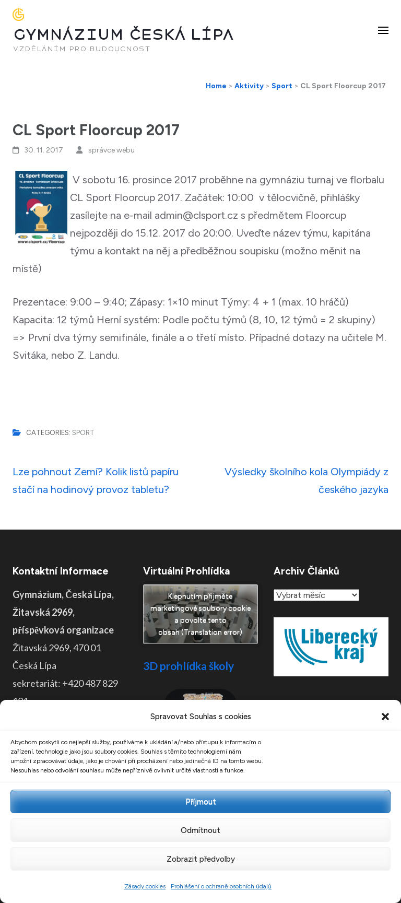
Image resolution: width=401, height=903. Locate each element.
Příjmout (200, 801)
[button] (385, 716)
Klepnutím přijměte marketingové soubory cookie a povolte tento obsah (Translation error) (200, 614)
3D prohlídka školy (188, 665)
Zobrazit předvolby (201, 859)
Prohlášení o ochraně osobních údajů (221, 886)
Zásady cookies (145, 886)
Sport (83, 433)
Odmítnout (200, 830)
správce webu (111, 150)
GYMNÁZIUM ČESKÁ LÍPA (123, 34)
